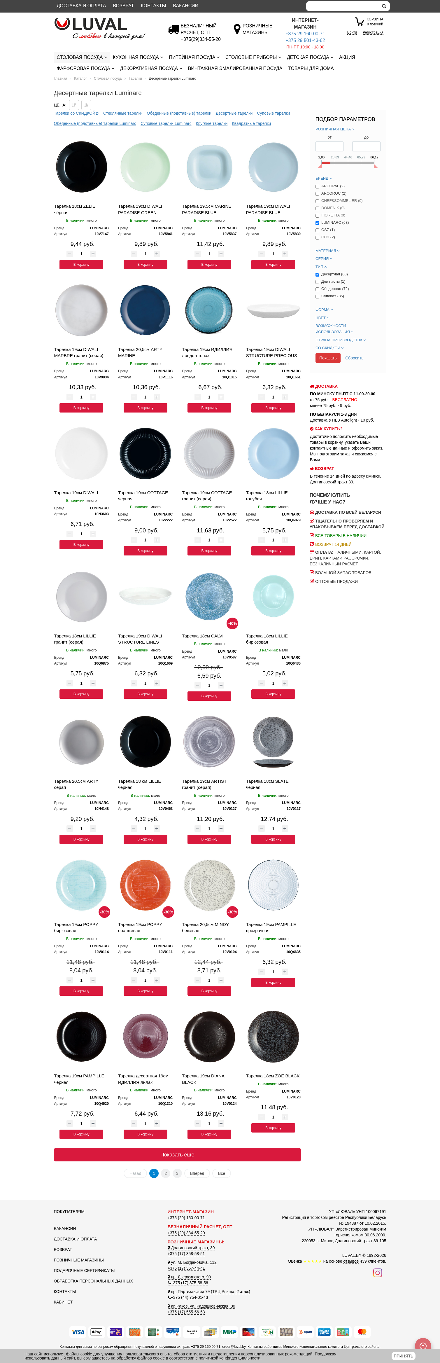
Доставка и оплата (81, 5)
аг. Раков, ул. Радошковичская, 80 (201, 1306)
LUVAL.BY (352, 1255)
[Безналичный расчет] (200, 39)
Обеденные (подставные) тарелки (179, 113)
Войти (352, 32)
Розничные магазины (79, 1260)
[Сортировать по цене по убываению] (74, 105)
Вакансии (185, 5)
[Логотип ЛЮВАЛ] (106, 20)
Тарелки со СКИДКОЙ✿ (76, 113)
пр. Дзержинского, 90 (189, 1277)
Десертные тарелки (234, 113)
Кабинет (63, 1302)
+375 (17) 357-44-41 (186, 1268)
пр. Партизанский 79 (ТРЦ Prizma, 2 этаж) (209, 1291)
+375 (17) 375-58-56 (188, 1282)
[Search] (342, 6)
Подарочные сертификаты (84, 1270)
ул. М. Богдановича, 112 (192, 1262)
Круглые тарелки (212, 123)
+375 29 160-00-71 (305, 33)
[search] (384, 6)
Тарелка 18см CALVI (202, 635)
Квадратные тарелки (251, 123)
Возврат (123, 5)
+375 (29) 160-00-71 (186, 1217)
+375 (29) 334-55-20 (186, 1233)
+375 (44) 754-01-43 (188, 1297)
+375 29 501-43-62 (305, 40)
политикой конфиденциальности (229, 1358)
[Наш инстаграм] (377, 1272)
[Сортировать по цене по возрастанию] (86, 105)
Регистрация (373, 32)
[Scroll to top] (423, 1346)
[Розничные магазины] (257, 32)
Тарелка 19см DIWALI (76, 492)
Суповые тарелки (273, 113)
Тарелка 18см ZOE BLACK (273, 1075)
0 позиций (375, 21)
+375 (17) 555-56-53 (186, 1312)
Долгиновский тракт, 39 (191, 1247)
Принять (403, 1356)
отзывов (351, 1261)
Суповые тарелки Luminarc (166, 123)
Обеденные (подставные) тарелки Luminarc (95, 123)
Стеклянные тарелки (123, 113)
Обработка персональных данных (93, 1281)
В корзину (81, 265)
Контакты (153, 5)
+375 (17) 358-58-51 (186, 1253)
